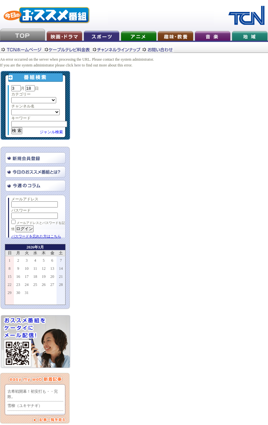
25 (35, 284)
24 (27, 284)
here (77, 65)
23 (18, 284)
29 (10, 292)
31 (27, 292)
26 (44, 284)
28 (61, 284)
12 (44, 268)
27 (52, 284)
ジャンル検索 (51, 132)
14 (61, 268)
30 (18, 292)
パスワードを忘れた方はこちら (36, 236)
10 (27, 268)
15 (10, 276)
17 (27, 276)
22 (10, 284)
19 (44, 276)
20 (52, 276)
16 (18, 276)
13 (52, 268)
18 (35, 276)
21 (61, 276)
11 (35, 268)
